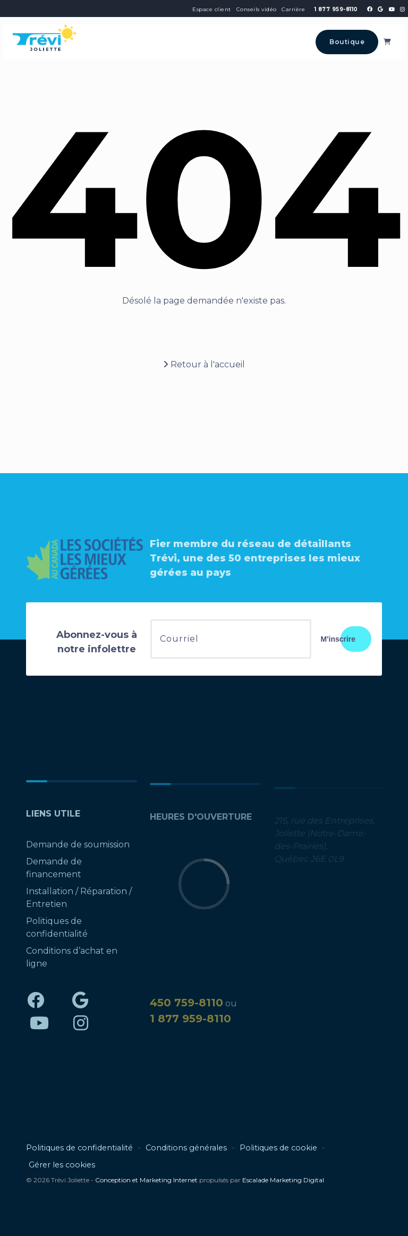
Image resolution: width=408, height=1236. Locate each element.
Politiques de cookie (278, 1148)
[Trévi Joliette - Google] (380, 9)
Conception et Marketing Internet (146, 1180)
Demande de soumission (78, 848)
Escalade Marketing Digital (283, 1180)
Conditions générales (186, 1148)
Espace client (211, 9)
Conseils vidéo (256, 9)
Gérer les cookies (62, 1165)
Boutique (346, 42)
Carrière (293, 9)
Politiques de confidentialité (79, 1148)
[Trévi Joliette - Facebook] (369, 9)
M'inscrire (338, 639)
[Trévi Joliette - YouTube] (392, 9)
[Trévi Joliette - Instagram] (402, 9)
